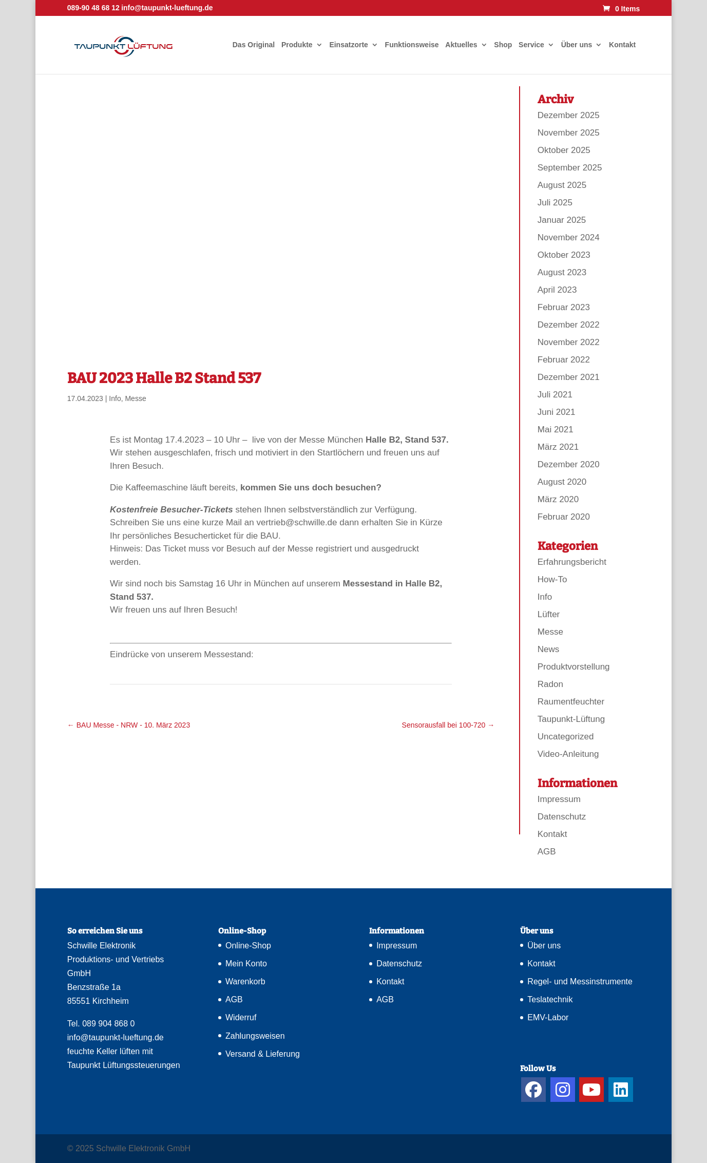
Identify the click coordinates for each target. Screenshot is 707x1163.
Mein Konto (246, 963)
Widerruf (240, 1017)
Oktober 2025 (564, 150)
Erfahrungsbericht (572, 562)
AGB (547, 851)
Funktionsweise (412, 45)
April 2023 (557, 290)
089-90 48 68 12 (93, 8)
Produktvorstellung (574, 667)
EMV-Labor (547, 1017)
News (549, 649)
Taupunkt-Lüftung (571, 719)
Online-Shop (248, 945)
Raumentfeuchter (571, 702)
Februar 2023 (564, 307)
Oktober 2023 (564, 255)
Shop (503, 45)
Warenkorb (245, 981)
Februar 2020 (564, 517)
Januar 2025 (562, 220)
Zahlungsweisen (255, 1036)
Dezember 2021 (569, 377)
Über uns (577, 45)
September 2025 (570, 168)
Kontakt (622, 45)
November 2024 (569, 237)
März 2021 (558, 447)
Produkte (297, 45)
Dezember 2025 (569, 115)
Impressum (559, 799)
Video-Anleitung (568, 754)
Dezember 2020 (569, 464)
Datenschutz (562, 817)
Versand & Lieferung (262, 1054)
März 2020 (558, 499)
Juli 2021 (555, 394)
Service (531, 45)
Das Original (254, 45)
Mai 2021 (556, 429)
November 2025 (569, 133)
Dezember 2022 (569, 325)
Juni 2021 (557, 412)
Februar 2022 (564, 360)
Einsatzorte (348, 45)
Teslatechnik (549, 999)
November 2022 (569, 342)
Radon (550, 684)
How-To (552, 579)
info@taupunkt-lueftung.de (115, 1037)
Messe (135, 398)
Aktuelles (461, 45)
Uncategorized (566, 736)
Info (115, 398)
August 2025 (562, 185)
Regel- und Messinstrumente (580, 981)
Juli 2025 (555, 202)
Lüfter (549, 614)
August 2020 (562, 482)
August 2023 (562, 272)
